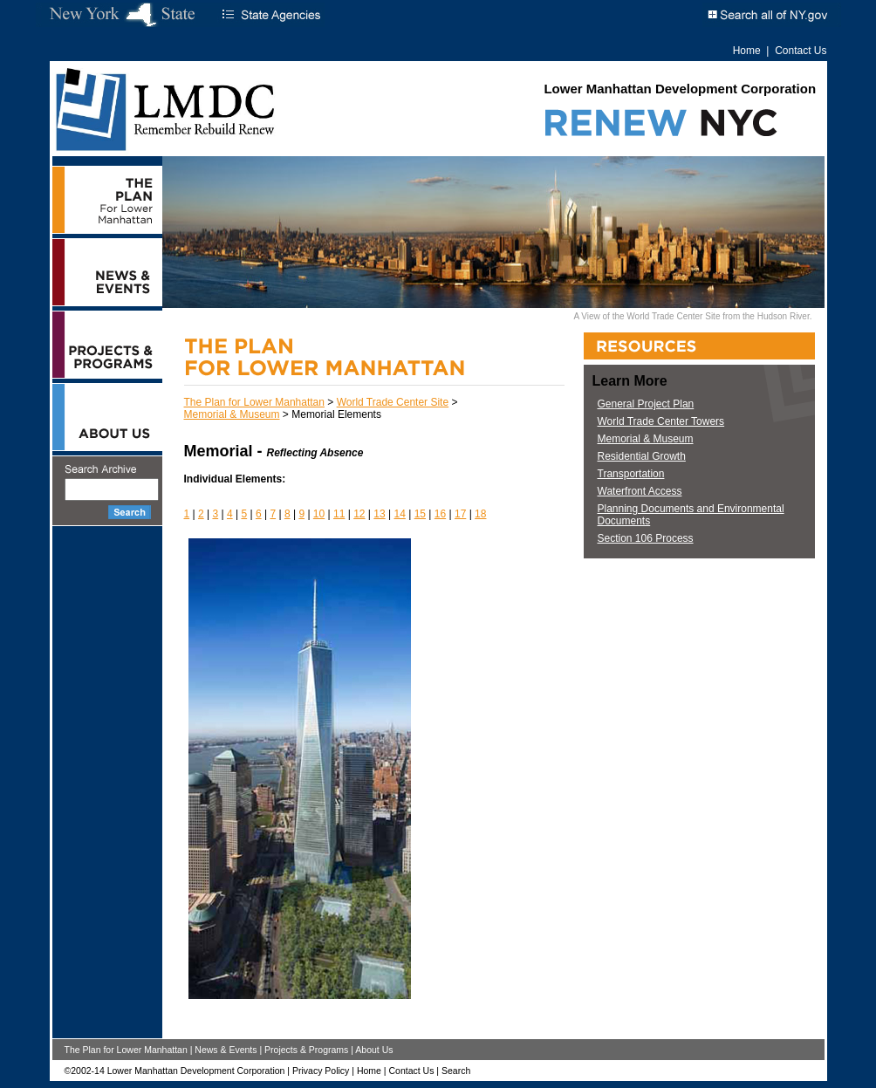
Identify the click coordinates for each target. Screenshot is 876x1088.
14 (399, 514)
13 (379, 514)
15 (420, 514)
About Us (374, 1049)
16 (440, 514)
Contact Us (800, 50)
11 (339, 514)
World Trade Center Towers (661, 421)
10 (319, 514)
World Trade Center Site (393, 402)
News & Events (226, 1049)
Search (455, 1070)
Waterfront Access (640, 491)
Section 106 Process (646, 538)
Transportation (631, 474)
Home (747, 50)
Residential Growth (642, 456)
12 (359, 514)
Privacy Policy (320, 1070)
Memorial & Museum (232, 414)
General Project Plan (646, 404)
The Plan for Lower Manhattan (254, 402)
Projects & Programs (306, 1049)
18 (480, 514)
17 (460, 514)
